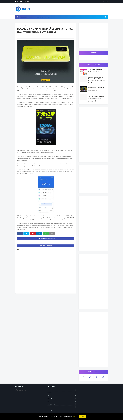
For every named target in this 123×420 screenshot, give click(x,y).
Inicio (18, 25)
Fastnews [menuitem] (40, 17)
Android (62, 390)
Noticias (62, 398)
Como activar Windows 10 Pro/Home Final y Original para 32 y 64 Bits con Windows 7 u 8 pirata (96, 79)
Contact (28, 1)
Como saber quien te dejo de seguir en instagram (96, 70)
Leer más (75, 416)
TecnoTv (20, 36)
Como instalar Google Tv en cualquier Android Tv (96, 88)
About (22, 1)
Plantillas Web (62, 404)
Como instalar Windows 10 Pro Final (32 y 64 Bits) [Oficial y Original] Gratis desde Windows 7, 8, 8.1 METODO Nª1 (96, 97)
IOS (62, 395)
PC (62, 401)
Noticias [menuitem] (32, 17)
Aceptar (82, 416)
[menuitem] (17, 17)
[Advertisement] (45, 306)
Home (16, 1)
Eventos (62, 393)
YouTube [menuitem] (47, 17)
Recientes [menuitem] (24, 17)
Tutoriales (62, 407)
